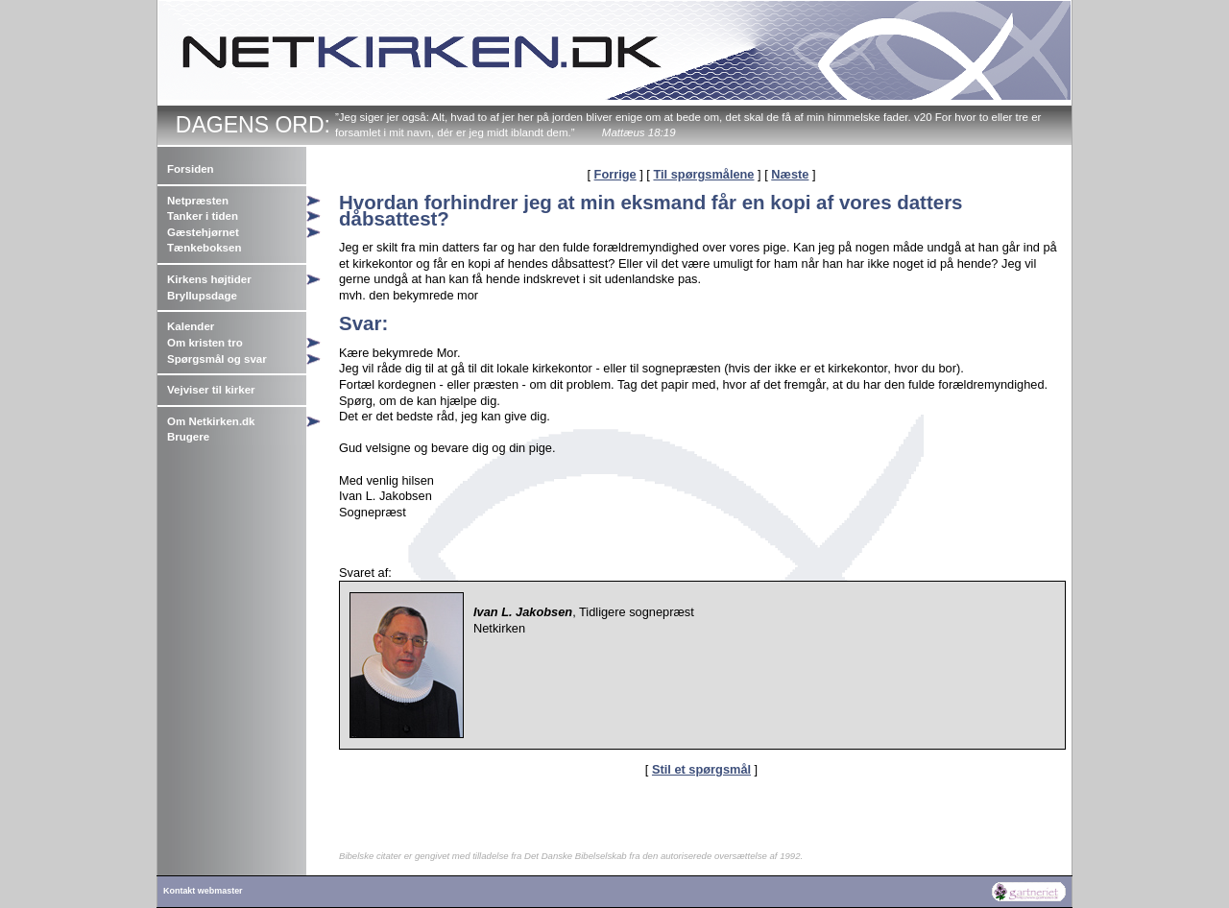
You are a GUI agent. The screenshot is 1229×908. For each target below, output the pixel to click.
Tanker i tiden (202, 216)
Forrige (615, 174)
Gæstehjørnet (203, 232)
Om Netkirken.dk (211, 421)
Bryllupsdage (202, 295)
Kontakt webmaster (203, 891)
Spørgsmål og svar (217, 359)
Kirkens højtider (209, 279)
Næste (789, 174)
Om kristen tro (205, 342)
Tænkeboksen (204, 247)
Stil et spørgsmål (701, 769)
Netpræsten (198, 200)
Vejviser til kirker (211, 389)
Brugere (188, 436)
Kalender (190, 326)
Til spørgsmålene (703, 174)
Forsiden (190, 169)
